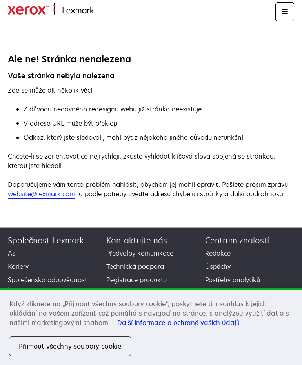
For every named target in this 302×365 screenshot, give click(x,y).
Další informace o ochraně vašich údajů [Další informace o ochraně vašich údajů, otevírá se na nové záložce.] (178, 322)
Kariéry (18, 266)
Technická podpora (135, 266)
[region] (151, 326)
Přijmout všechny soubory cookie (70, 346)
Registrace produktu (136, 280)
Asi (12, 253)
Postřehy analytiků (232, 280)
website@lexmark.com (41, 194)
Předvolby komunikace (139, 253)
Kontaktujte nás (136, 240)
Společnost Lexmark (46, 240)
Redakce (218, 253)
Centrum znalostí (237, 240)
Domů (101, 11)
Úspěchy (218, 266)
